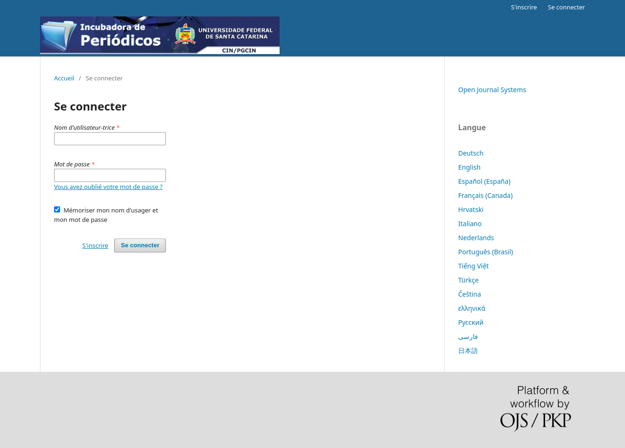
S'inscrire (524, 7)
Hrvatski (471, 209)
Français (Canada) (485, 195)
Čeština (469, 294)
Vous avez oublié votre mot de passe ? (108, 186)
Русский (471, 322)
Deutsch (471, 153)
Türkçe (468, 279)
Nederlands (476, 237)
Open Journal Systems (492, 89)
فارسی (468, 336)
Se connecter (566, 7)
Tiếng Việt (473, 265)
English (469, 167)
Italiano (470, 223)
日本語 (468, 350)
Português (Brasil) (485, 251)
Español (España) (484, 181)
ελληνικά (471, 308)
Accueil (64, 78)
